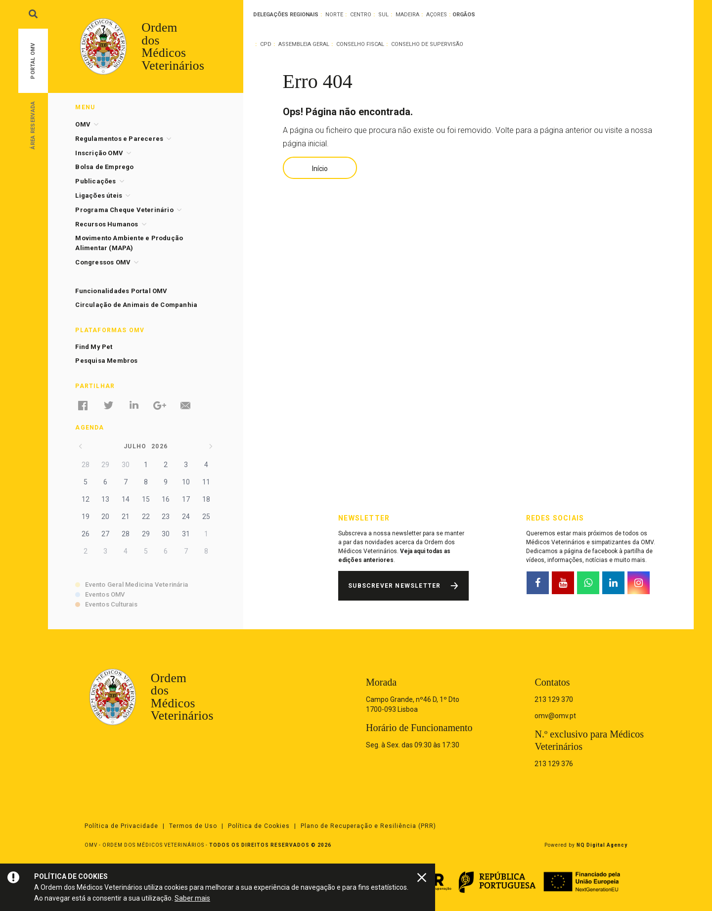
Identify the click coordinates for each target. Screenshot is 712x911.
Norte (334, 14)
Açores (436, 14)
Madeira (407, 14)
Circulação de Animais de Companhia (136, 304)
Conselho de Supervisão (427, 44)
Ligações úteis (98, 195)
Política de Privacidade (121, 826)
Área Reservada (33, 125)
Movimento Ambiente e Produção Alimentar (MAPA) (129, 243)
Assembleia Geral (303, 44)
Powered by (585, 845)
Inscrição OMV (99, 153)
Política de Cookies (259, 826)
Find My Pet (93, 346)
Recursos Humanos (106, 224)
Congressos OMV (103, 262)
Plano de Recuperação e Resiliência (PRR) (368, 826)
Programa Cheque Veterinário (124, 210)
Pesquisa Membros (106, 360)
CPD (265, 44)
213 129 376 (553, 764)
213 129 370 (553, 699)
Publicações (95, 181)
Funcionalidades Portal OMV (121, 291)
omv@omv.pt (555, 716)
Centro (360, 14)
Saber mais (192, 898)
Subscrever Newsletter (394, 585)
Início (320, 169)
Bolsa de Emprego (104, 167)
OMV (82, 124)
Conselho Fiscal (360, 44)
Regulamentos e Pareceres (119, 138)
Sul (383, 14)
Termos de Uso (193, 826)
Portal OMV (33, 61)
